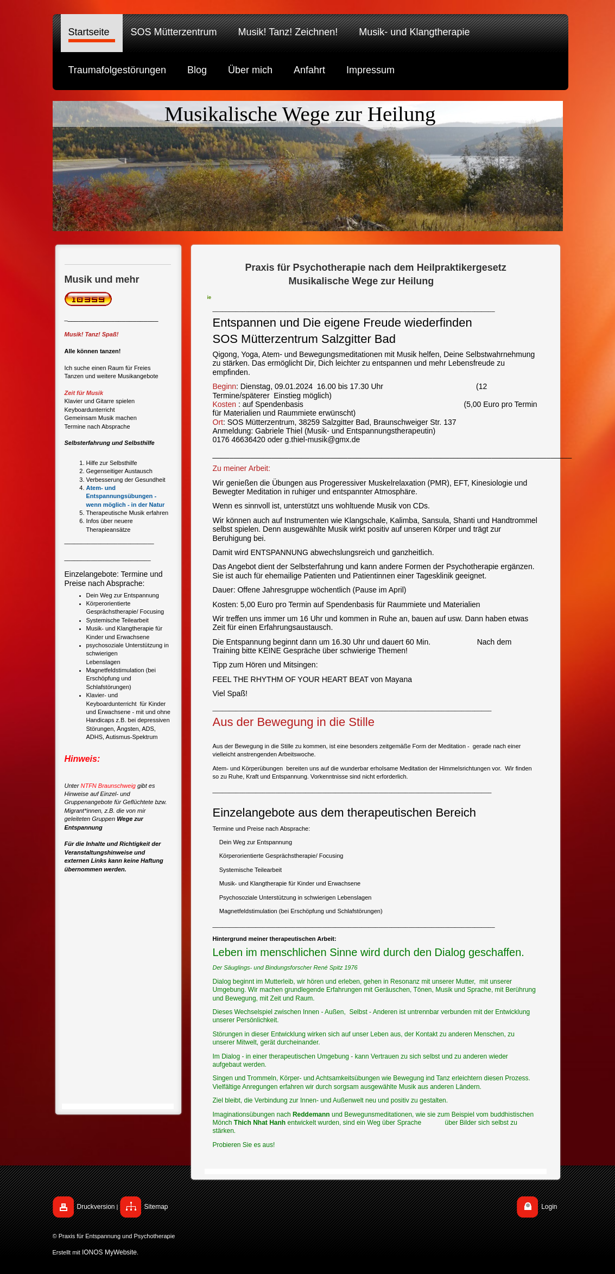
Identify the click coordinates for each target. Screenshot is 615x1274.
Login (549, 1207)
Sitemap (156, 1207)
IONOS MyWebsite (109, 1252)
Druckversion (96, 1207)
